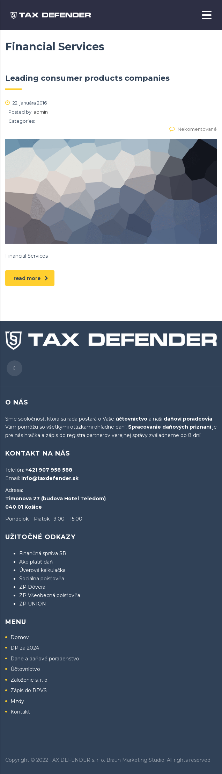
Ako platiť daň (36, 562)
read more (31, 278)
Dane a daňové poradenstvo (44, 659)
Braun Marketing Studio (135, 760)
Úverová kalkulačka (42, 570)
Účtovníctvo (25, 669)
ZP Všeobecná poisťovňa (49, 595)
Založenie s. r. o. (29, 680)
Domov (19, 637)
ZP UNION (32, 604)
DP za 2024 (24, 648)
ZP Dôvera (32, 587)
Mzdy (17, 701)
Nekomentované (193, 129)
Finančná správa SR (42, 553)
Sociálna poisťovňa (41, 578)
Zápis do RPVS (28, 691)
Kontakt (20, 712)
